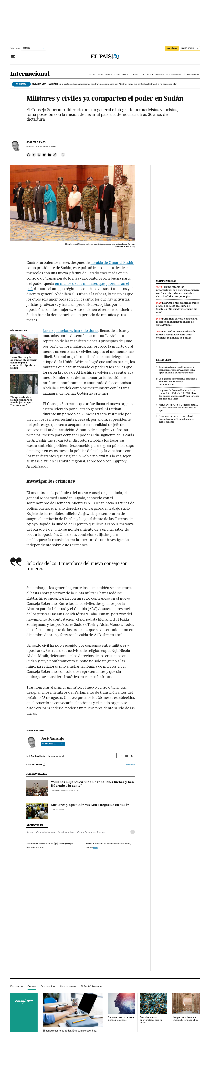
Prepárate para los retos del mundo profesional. (121, 1018)
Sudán (29, 832)
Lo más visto (163, 360)
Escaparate (16, 986)
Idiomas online (68, 986)
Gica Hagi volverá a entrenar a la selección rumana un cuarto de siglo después (177, 321)
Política (101, 832)
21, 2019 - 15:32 (46, 147)
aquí (95, 847)
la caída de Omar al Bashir (112, 262)
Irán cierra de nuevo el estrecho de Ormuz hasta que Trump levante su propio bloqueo (176, 419)
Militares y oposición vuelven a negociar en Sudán (90, 805)
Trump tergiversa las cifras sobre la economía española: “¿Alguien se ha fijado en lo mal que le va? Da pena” (177, 370)
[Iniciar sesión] (190, 48)
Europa (92, 75)
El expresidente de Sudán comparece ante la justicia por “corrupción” (21, 401)
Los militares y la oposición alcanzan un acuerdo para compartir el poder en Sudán (23, 362)
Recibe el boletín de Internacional (47, 756)
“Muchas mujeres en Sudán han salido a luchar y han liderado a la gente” (92, 784)
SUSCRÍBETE (171, 48)
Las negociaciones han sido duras (70, 330)
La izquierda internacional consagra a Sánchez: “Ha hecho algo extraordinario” (178, 381)
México (108, 75)
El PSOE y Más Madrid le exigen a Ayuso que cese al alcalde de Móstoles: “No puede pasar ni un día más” (177, 307)
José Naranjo (35, 142)
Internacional (30, 74)
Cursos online (48, 986)
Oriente (134, 75)
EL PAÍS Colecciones (92, 986)
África (150, 75)
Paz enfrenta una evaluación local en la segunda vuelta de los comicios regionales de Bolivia (176, 334)
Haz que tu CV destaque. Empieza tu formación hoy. (185, 1018)
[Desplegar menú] (13, 56)
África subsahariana (45, 832)
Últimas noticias (191, 75)
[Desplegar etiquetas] (132, 832)
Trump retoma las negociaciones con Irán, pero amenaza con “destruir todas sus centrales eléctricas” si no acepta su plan (104, 84)
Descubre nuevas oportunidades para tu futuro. (151, 1020)
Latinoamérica (121, 75)
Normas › (130, 764)
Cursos (32, 986)
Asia (142, 75)
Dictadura (89, 832)
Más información (35, 847)
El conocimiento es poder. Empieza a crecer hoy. (70, 1030)
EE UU (100, 75)
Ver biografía (52, 744)
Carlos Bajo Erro (59, 790)
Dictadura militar (65, 832)
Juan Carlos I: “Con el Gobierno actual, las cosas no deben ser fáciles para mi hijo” (178, 407)
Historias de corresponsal (168, 75)
